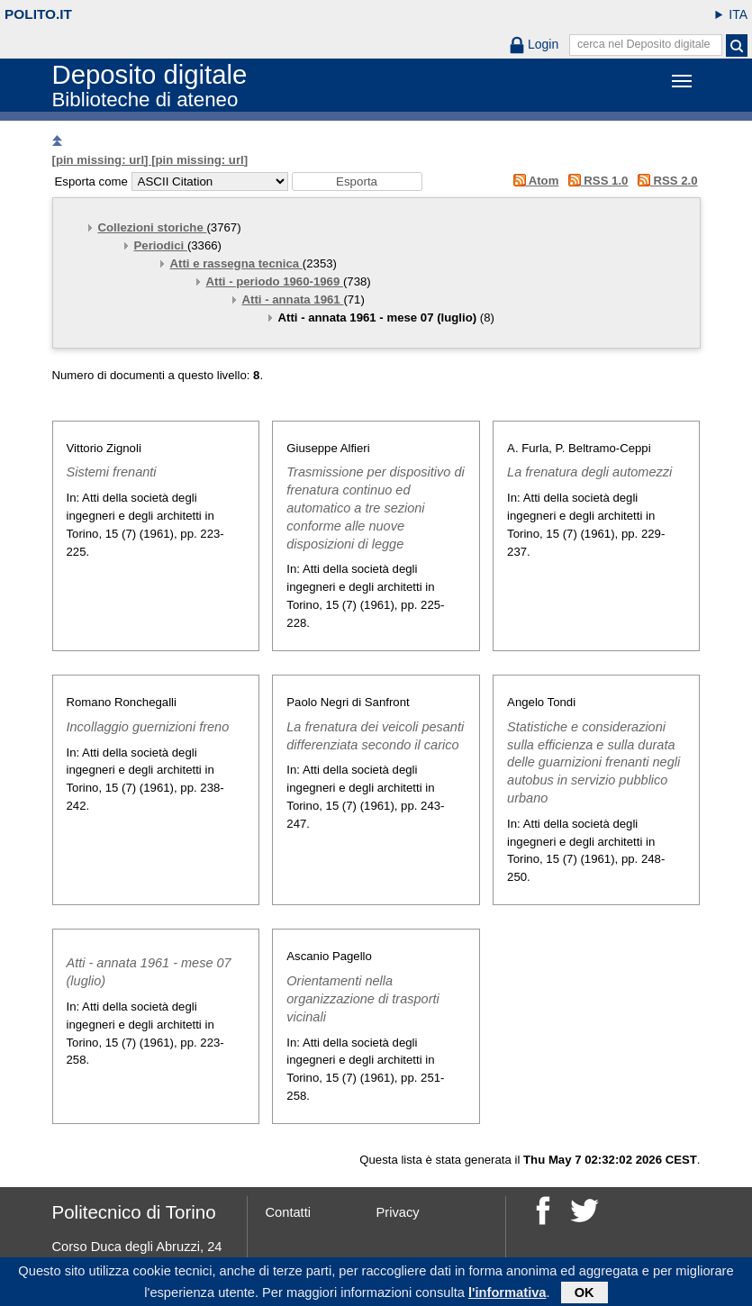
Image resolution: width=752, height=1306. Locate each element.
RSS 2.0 (664, 180)
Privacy (398, 1212)
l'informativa (507, 1293)
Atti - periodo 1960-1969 (274, 281)
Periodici (160, 245)
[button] (357, 181)
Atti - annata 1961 (293, 299)
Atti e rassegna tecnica (236, 263)
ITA (738, 14)
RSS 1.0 (595, 180)
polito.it (38, 14)
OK (584, 1293)
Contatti (289, 1212)
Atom (532, 180)
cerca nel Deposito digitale (644, 44)
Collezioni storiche (152, 227)
